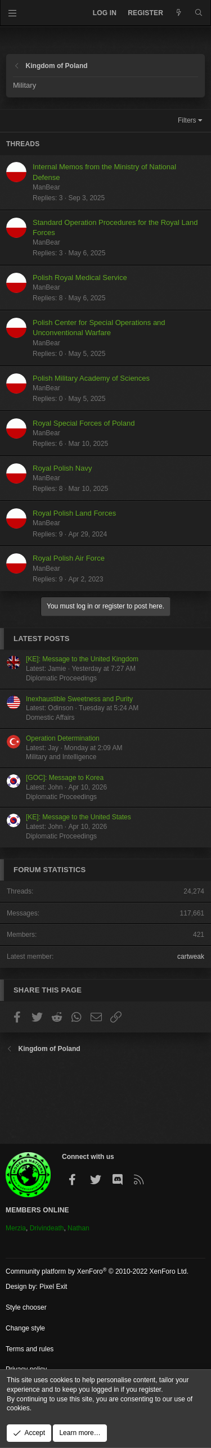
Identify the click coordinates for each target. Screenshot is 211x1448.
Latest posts (42, 638)
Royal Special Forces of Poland (83, 423)
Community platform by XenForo (97, 1271)
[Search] (199, 13)
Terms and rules (29, 1349)
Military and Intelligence (61, 757)
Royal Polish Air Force (69, 558)
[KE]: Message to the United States (78, 817)
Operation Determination (63, 738)
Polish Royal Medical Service (80, 277)
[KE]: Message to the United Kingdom (82, 659)
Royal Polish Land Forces (74, 513)
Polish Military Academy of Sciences (91, 378)
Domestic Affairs (50, 717)
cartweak (190, 956)
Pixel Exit (53, 1287)
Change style (25, 1328)
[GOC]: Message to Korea (65, 778)
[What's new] (178, 13)
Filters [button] (187, 120)
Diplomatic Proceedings (61, 678)
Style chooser (26, 1307)
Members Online (37, 1210)
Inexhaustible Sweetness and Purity (79, 699)
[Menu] (12, 13)
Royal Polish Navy (62, 468)
